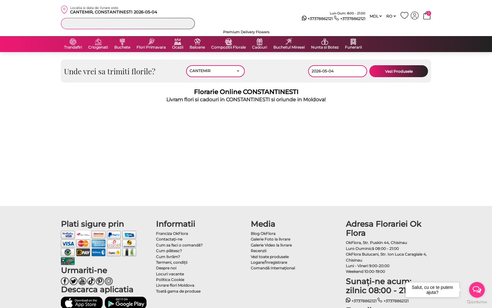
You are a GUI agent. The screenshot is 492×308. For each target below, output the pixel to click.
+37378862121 (317, 19)
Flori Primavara (151, 47)
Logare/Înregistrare (269, 262)
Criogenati (98, 47)
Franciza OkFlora (172, 233)
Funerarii (353, 47)
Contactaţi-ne (169, 239)
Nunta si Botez (325, 47)
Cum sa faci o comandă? (179, 245)
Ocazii (177, 47)
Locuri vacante (170, 274)
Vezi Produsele (399, 71)
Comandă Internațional (273, 268)
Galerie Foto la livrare (270, 239)
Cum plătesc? (169, 250)
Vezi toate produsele (270, 256)
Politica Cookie (170, 279)
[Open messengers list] (477, 290)
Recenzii (258, 250)
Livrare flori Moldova (175, 285)
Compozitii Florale (228, 47)
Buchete (122, 47)
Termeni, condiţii (171, 262)
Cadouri (259, 47)
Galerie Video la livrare (271, 245)
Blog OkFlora (263, 233)
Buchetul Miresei (289, 47)
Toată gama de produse (178, 291)
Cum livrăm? (168, 256)
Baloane (197, 47)
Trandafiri (73, 47)
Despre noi (166, 268)
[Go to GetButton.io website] (477, 302)
